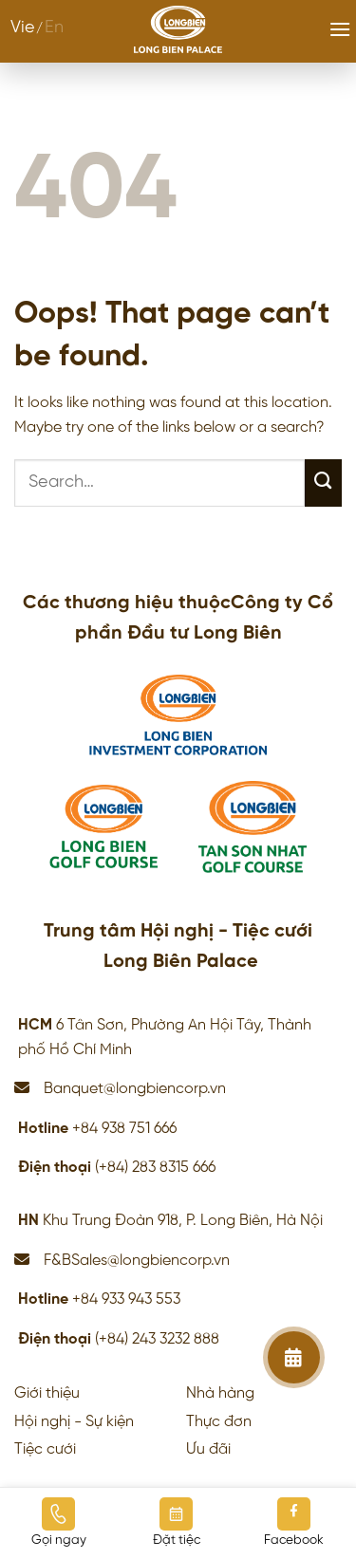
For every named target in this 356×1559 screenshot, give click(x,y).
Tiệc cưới (45, 1449)
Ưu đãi (208, 1449)
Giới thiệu (47, 1393)
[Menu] (339, 29)
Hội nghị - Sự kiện (74, 1422)
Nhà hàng (220, 1393)
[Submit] (323, 483)
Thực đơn (219, 1422)
